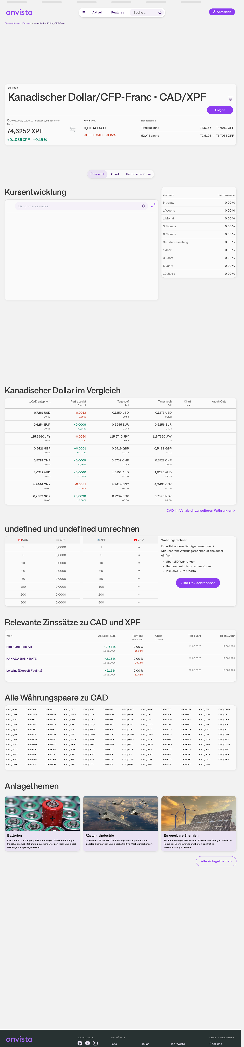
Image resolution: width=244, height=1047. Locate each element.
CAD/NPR (69, 744)
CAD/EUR (204, 719)
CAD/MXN (204, 739)
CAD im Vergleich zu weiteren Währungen (201, 510)
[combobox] (81, 206)
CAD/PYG (89, 749)
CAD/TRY (224, 759)
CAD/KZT (224, 729)
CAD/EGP (31, 709)
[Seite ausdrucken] (230, 99)
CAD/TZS (108, 759)
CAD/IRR (30, 729)
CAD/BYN (204, 764)
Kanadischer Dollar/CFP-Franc (50, 23)
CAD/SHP (204, 754)
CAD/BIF (223, 714)
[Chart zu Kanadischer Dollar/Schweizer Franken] (187, 461)
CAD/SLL (127, 754)
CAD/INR (204, 724)
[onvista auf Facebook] (80, 1044)
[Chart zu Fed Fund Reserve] (159, 648)
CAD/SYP (89, 759)
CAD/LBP (224, 734)
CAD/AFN (11, 709)
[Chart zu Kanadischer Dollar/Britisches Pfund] (187, 449)
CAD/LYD (11, 739)
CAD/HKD (185, 724)
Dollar (145, 1044)
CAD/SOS (166, 754)
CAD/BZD (50, 714)
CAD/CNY (69, 719)
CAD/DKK (108, 719)
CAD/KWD (128, 734)
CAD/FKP (224, 719)
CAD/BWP (128, 714)
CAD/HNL (166, 724)
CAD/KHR (185, 729)
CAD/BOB (108, 714)
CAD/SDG (11, 759)
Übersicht (97, 174)
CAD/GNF (108, 724)
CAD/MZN (185, 739)
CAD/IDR (224, 724)
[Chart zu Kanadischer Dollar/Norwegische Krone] (187, 497)
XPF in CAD (90, 120)
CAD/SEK (50, 754)
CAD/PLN (146, 749)
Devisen (26, 23)
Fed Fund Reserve (19, 647)
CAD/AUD (185, 709)
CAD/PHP (127, 749)
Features (117, 12)
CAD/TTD (166, 759)
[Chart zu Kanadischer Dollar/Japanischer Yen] (187, 437)
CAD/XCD (11, 749)
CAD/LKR (185, 754)
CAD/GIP (69, 724)
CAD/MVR (108, 739)
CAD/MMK (31, 744)
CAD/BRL (146, 714)
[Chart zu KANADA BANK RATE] (159, 660)
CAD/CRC (89, 719)
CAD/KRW (31, 759)
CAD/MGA (50, 739)
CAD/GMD (31, 724)
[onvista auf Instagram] (95, 1044)
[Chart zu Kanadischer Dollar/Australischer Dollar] (187, 473)
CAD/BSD (204, 709)
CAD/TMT (11, 764)
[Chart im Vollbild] (153, 205)
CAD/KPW (186, 744)
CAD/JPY (108, 729)
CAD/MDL (224, 739)
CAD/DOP (166, 719)
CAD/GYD (127, 724)
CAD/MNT (12, 744)
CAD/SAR (31, 754)
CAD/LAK (185, 734)
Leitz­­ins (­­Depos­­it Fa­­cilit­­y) (24, 671)
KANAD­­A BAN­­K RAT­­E (21, 659)
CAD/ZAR (224, 754)
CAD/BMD (70, 714)
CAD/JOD (146, 729)
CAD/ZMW (147, 734)
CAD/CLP (50, 719)
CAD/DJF (146, 719)
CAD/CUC (108, 734)
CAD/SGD (146, 754)
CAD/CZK (185, 759)
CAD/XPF (31, 719)
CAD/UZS (108, 764)
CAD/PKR (31, 749)
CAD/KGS (166, 734)
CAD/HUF (69, 764)
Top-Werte (178, 1044)
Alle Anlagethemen (216, 861)
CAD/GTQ (89, 724)
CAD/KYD (166, 729)
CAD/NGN (147, 744)
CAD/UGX (31, 764)
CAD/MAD (127, 739)
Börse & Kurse (12, 23)
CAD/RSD (89, 754)
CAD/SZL (69, 759)
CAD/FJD (11, 724)
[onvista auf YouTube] (87, 1044)
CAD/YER (127, 729)
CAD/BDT (11, 714)
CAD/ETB (166, 709)
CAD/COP (50, 734)
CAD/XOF (11, 719)
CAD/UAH (50, 764)
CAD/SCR (108, 754)
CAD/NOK (204, 744)
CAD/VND (185, 764)
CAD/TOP (146, 759)
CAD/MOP (31, 739)
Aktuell (97, 12)
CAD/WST (12, 754)
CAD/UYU (89, 764)
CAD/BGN (204, 714)
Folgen (220, 110)
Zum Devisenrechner (198, 583)
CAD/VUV (146, 764)
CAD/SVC (185, 719)
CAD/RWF (166, 749)
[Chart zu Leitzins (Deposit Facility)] (159, 672)
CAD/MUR (147, 739)
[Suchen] (144, 206)
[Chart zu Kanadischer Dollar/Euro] (187, 425)
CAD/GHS (50, 724)
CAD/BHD (224, 709)
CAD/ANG (166, 744)
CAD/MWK (70, 739)
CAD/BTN (89, 714)
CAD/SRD (50, 759)
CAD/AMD (127, 709)
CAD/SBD (224, 749)
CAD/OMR (224, 744)
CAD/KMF (69, 734)
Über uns (215, 1044)
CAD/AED (127, 719)
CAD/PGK (69, 749)
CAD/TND (204, 759)
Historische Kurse (138, 174)
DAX (114, 1044)
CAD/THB (127, 759)
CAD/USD (127, 764)
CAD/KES (31, 734)
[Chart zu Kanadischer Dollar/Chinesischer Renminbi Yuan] (187, 485)
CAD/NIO (127, 744)
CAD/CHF (69, 754)
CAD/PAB (50, 749)
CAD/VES (166, 764)
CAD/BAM (89, 734)
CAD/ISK (50, 729)
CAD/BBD (31, 714)
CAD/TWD (89, 744)
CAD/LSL (204, 734)
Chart (115, 174)
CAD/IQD (11, 729)
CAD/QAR (11, 734)
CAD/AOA (89, 709)
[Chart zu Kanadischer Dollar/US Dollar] (187, 414)
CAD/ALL (50, 709)
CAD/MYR (89, 739)
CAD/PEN (108, 749)
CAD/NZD (108, 744)
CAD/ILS (69, 729)
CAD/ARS (108, 709)
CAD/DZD (69, 709)
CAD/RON (185, 749)
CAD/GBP (166, 714)
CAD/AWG (147, 709)
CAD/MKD (166, 739)
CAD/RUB (204, 749)
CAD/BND (185, 714)
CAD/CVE (204, 729)
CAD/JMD (89, 729)
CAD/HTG (146, 724)
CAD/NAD (50, 744)
